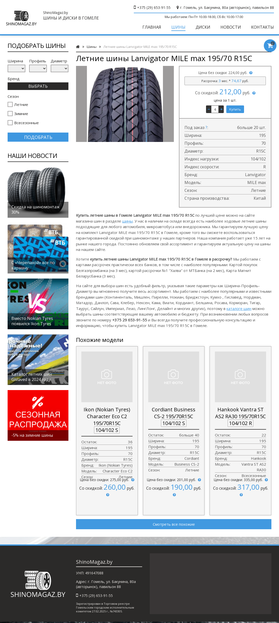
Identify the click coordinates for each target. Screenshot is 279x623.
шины (127, 221)
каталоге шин (239, 308)
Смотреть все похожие (174, 524)
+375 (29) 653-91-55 (154, 7)
